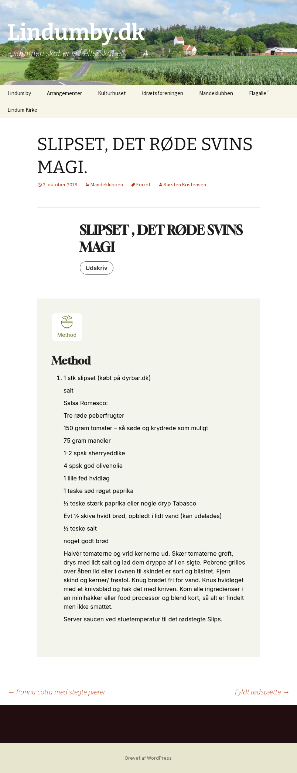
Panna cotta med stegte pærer (56, 691)
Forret (143, 184)
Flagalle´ (259, 93)
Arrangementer (64, 93)
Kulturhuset (112, 93)
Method (66, 326)
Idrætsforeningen (162, 93)
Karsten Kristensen (185, 184)
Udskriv (97, 268)
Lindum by (19, 93)
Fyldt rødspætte (262, 691)
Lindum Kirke (22, 109)
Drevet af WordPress (148, 758)
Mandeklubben (216, 93)
